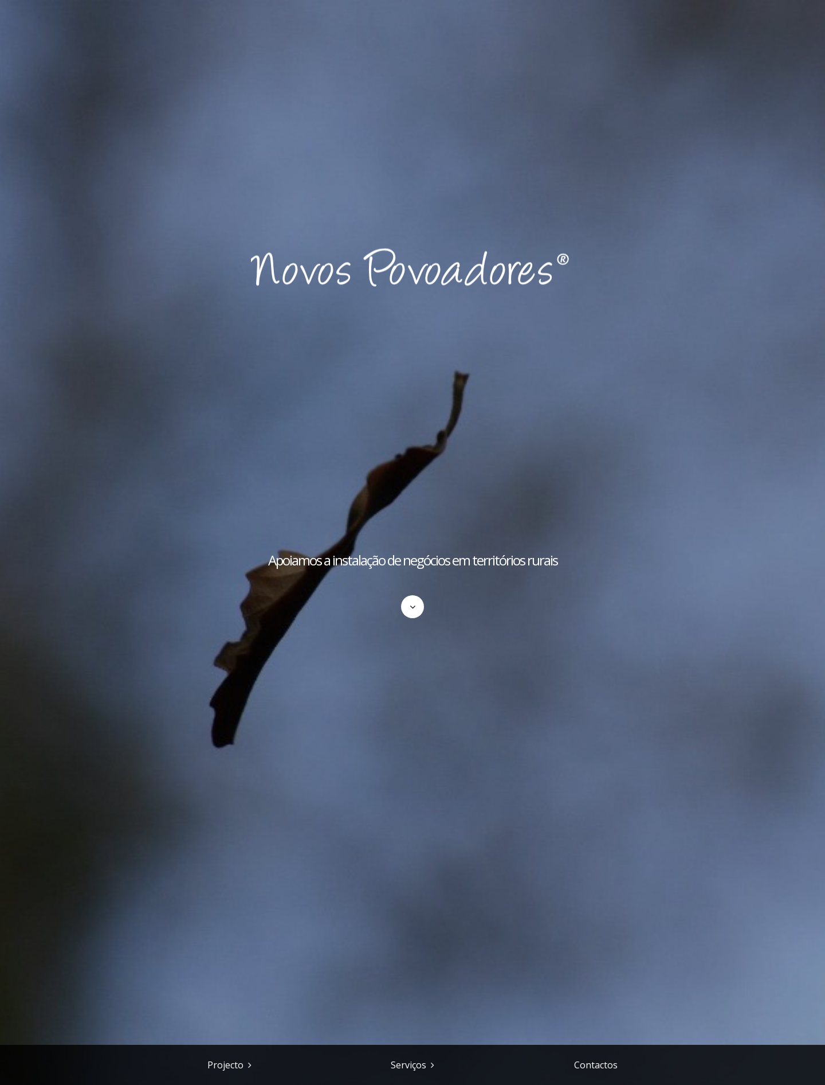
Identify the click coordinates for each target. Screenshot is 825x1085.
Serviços (408, 1065)
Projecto (225, 1065)
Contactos (596, 1065)
